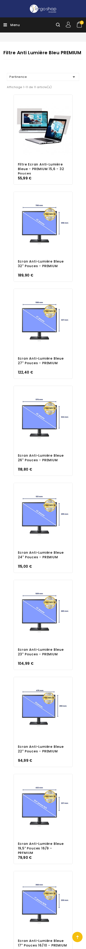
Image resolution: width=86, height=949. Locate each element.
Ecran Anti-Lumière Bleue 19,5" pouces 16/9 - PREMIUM (41, 848)
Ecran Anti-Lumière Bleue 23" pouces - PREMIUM (41, 651)
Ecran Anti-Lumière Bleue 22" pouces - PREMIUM (41, 749)
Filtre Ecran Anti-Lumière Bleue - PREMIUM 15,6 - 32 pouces (41, 169)
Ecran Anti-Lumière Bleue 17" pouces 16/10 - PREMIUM (42, 943)
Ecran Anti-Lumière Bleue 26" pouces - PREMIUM (41, 457)
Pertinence (43, 77)
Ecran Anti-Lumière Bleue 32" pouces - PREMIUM (41, 263)
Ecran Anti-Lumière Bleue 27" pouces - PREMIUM (41, 360)
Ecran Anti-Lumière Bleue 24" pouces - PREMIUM (41, 554)
